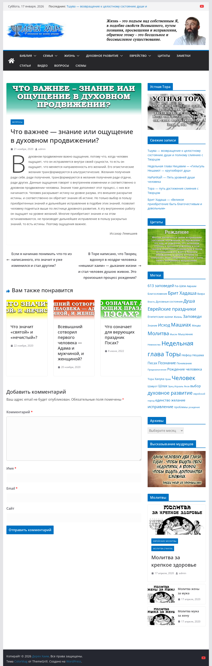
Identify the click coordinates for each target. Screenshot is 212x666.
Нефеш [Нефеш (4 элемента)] (187, 355)
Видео (42, 66)
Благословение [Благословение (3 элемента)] (157, 294)
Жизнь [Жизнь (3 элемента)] (178, 317)
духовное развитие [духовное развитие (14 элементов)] (170, 393)
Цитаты (164, 56)
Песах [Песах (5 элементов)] (152, 363)
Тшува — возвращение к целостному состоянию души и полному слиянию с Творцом (107, 8)
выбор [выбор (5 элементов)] (195, 386)
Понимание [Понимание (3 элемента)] (184, 363)
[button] (34, 56)
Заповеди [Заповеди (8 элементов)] (192, 316)
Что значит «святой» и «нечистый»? (24, 332)
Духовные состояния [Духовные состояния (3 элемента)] (169, 301)
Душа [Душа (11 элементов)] (189, 301)
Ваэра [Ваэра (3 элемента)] (201, 294)
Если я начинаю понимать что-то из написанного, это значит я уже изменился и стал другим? (39, 260)
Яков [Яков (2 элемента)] (186, 386)
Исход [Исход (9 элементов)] (164, 325)
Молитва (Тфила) (162, 548)
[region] (176, 112)
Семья (48, 56)
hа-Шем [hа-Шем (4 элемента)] (180, 286)
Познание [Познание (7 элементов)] (167, 362)
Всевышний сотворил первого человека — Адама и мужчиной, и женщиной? (71, 343)
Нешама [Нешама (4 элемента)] (198, 355)
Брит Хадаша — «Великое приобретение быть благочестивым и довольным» (175, 204)
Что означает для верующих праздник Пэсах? (120, 334)
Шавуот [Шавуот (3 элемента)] (153, 386)
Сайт (10, 508)
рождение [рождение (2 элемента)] (194, 407)
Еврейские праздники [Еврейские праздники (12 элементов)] (172, 309)
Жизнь (69, 56)
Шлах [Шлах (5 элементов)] (162, 386)
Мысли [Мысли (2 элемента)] (173, 334)
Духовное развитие (102, 56)
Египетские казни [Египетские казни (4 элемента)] (160, 317)
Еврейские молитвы (164, 541)
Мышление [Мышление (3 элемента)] (185, 334)
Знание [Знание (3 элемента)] (152, 325)
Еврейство (138, 56)
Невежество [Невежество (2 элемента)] (154, 344)
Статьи (25, 66)
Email (12, 488)
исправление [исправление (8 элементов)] (160, 406)
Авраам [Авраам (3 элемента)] (191, 286)
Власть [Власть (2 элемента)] (151, 301)
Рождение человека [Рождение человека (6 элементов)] (184, 369)
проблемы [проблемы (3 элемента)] (181, 407)
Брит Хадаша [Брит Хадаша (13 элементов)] (182, 293)
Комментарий (19, 412)
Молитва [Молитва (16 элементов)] (158, 333)
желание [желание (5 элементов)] (178, 400)
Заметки (183, 56)
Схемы (81, 66)
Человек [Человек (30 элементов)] (183, 378)
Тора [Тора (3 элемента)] (151, 379)
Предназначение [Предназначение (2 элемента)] (157, 369)
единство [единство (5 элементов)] (162, 400)
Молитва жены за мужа (188, 591)
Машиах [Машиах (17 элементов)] (181, 324)
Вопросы (61, 66)
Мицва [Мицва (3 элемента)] (196, 325)
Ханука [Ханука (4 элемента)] (159, 379)
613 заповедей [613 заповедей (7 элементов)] (161, 285)
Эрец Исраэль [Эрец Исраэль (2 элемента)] (175, 386)
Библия (26, 56)
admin (42, 149)
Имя (11, 468)
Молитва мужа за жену (188, 613)
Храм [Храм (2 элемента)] (168, 379)
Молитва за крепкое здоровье (173, 561)
